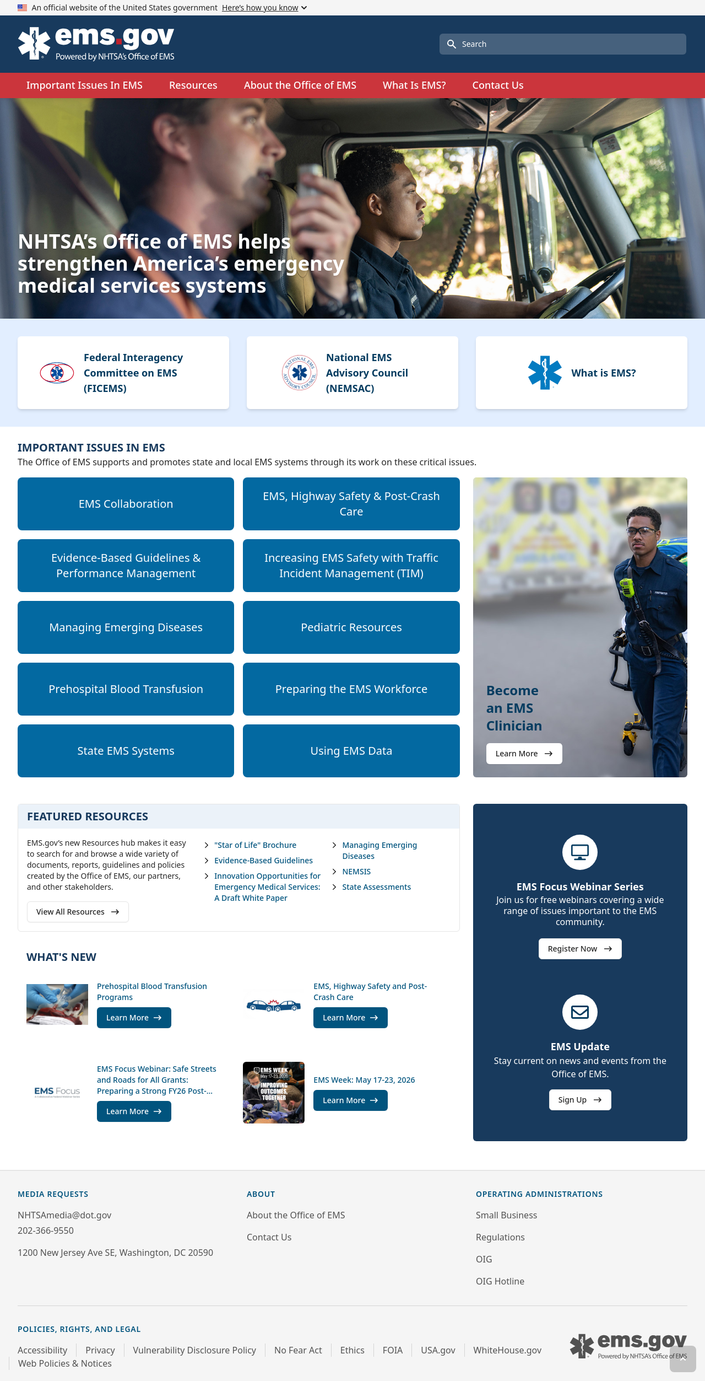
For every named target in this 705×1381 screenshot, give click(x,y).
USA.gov (438, 1350)
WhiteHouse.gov (507, 1350)
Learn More (525, 753)
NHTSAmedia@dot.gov (64, 1215)
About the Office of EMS (296, 1215)
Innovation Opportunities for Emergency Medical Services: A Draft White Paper (262, 886)
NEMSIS (351, 871)
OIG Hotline (500, 1281)
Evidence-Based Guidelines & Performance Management (125, 565)
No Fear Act (298, 1350)
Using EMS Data (352, 750)
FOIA (393, 1350)
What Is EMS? (414, 85)
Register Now (580, 948)
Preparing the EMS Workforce (351, 688)
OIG (484, 1259)
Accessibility (42, 1350)
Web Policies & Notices (65, 1363)
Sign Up (580, 1099)
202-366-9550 (46, 1230)
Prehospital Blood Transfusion (125, 688)
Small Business (506, 1215)
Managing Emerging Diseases (126, 627)
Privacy (100, 1350)
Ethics (352, 1350)
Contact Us (497, 85)
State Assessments (371, 887)
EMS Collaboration (126, 503)
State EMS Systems (126, 750)
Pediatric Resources (351, 627)
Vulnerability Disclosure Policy (194, 1350)
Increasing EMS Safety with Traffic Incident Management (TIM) (351, 565)
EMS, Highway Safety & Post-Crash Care (351, 503)
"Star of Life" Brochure (249, 845)
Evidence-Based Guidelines (258, 860)
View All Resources (78, 911)
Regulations (500, 1237)
